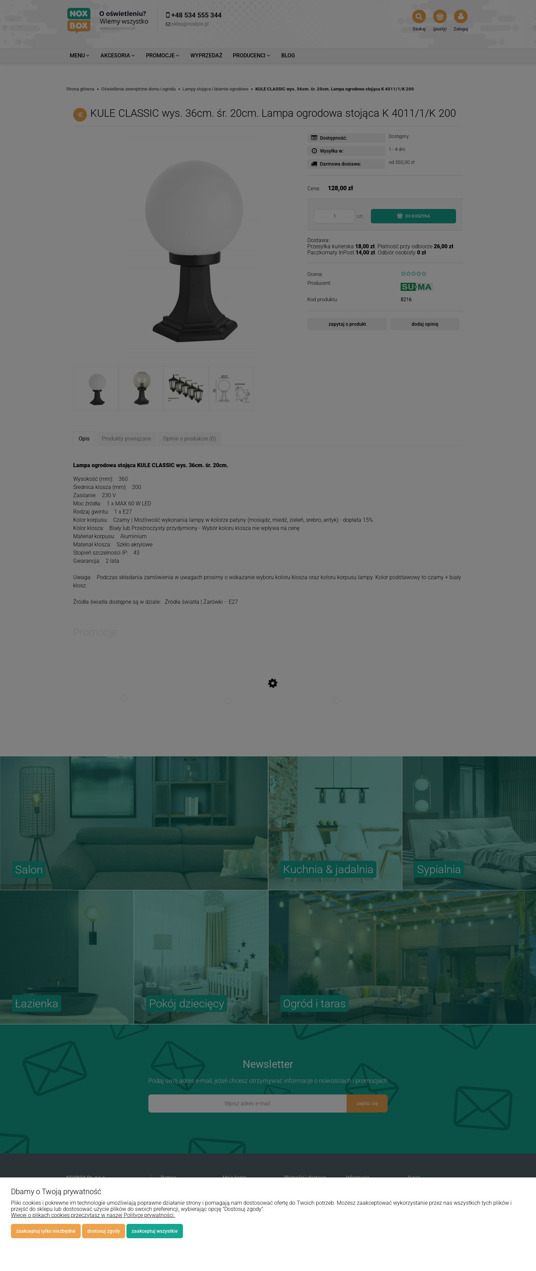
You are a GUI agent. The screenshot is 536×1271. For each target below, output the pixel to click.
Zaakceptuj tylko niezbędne (46, 1231)
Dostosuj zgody (103, 1231)
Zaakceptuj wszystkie (155, 1231)
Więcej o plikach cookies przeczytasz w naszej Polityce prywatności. (93, 1215)
